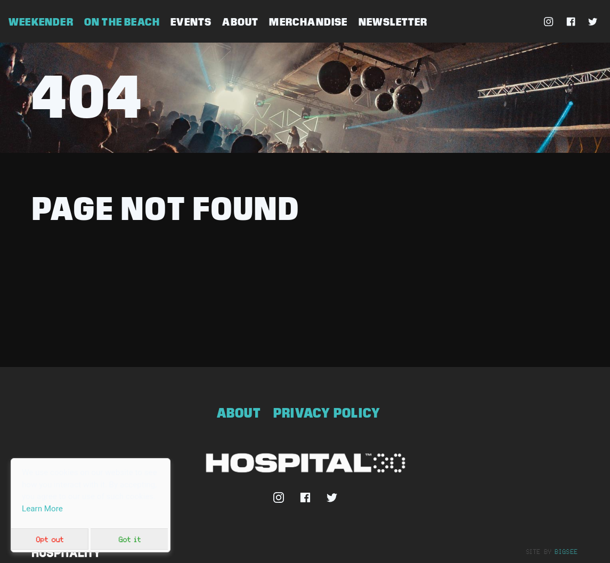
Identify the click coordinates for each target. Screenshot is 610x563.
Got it (129, 539)
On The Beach (122, 22)
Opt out (49, 539)
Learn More (42, 508)
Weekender (41, 22)
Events (191, 22)
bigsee (566, 551)
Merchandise (308, 22)
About (240, 22)
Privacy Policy (327, 412)
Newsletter (393, 22)
